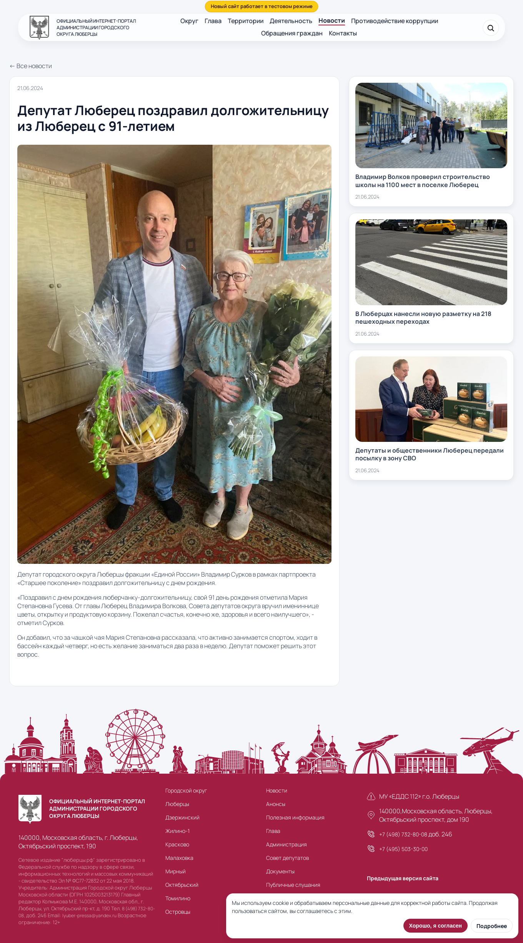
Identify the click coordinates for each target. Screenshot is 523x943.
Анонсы (275, 804)
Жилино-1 (177, 830)
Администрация (286, 844)
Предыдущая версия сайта (402, 878)
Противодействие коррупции (394, 21)
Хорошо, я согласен (435, 926)
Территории (245, 21)
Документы (280, 871)
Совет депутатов (287, 857)
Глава (213, 21)
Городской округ (186, 790)
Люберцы (177, 804)
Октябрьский (181, 884)
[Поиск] (491, 28)
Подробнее (491, 926)
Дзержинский (182, 817)
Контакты (343, 33)
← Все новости (30, 66)
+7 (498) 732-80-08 (403, 834)
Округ (189, 21)
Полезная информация (295, 817)
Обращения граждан (292, 33)
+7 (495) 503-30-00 (403, 849)
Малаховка (179, 857)
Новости (331, 20)
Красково (177, 844)
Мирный (175, 871)
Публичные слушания (293, 884)
